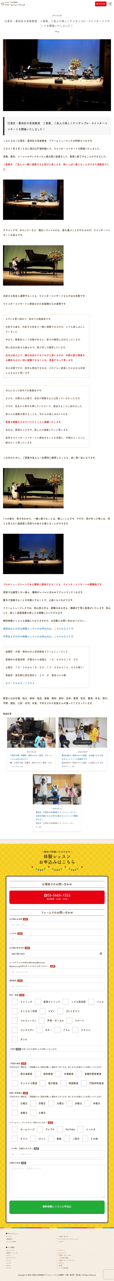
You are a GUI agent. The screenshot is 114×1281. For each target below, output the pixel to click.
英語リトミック (12, 1253)
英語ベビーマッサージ (66, 1260)
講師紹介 (10, 1239)
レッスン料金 (11, 1241)
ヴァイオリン (11, 1258)
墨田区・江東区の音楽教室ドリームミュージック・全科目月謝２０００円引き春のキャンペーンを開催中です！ (57, 815)
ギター (9, 1265)
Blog (57, 31)
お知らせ (66, 799)
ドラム (9, 1263)
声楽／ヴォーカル (65, 1255)
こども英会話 (63, 1268)
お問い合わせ (63, 1236)
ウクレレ (62, 1253)
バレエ (9, 1260)
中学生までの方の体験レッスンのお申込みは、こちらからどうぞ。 (39, 636)
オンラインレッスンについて (69, 1239)
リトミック (10, 1250)
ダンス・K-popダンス (83, 742)
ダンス (61, 1263)
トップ (9, 1236)
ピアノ (9, 1255)
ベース (9, 1268)
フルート (62, 1250)
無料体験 (101, 4)
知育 (60, 1265)
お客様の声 (54, 799)
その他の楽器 (63, 1258)
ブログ (61, 1241)
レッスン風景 (29, 742)
